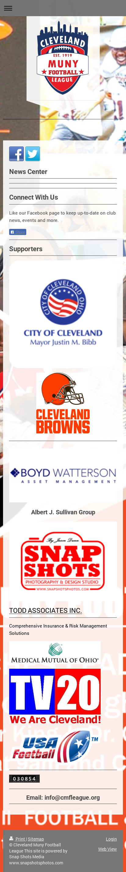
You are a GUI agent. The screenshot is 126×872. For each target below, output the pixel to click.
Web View (107, 849)
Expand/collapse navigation (63, 8)
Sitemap (36, 839)
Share (17, 232)
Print (17, 839)
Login (111, 839)
